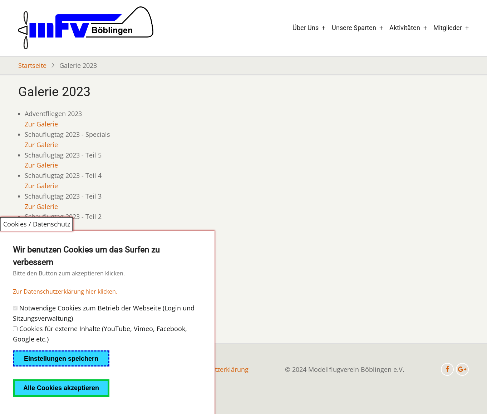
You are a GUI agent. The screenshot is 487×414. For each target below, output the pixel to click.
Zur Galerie (41, 124)
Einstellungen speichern (61, 374)
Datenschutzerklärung (216, 369)
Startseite (32, 65)
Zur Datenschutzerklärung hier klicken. (65, 307)
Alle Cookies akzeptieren (61, 403)
